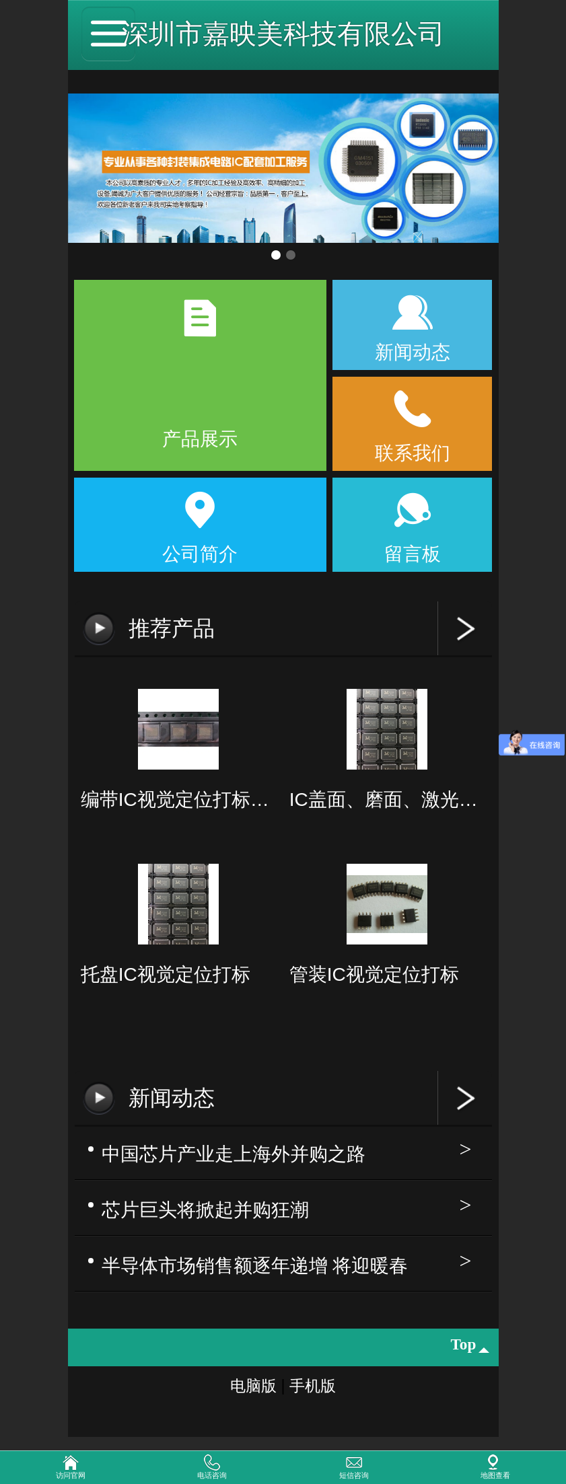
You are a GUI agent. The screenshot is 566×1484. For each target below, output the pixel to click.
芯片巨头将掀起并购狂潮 (205, 1210)
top (465, 1349)
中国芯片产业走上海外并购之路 (233, 1154)
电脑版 (247, 1390)
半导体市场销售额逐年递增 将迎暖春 (255, 1267)
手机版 (319, 1390)
